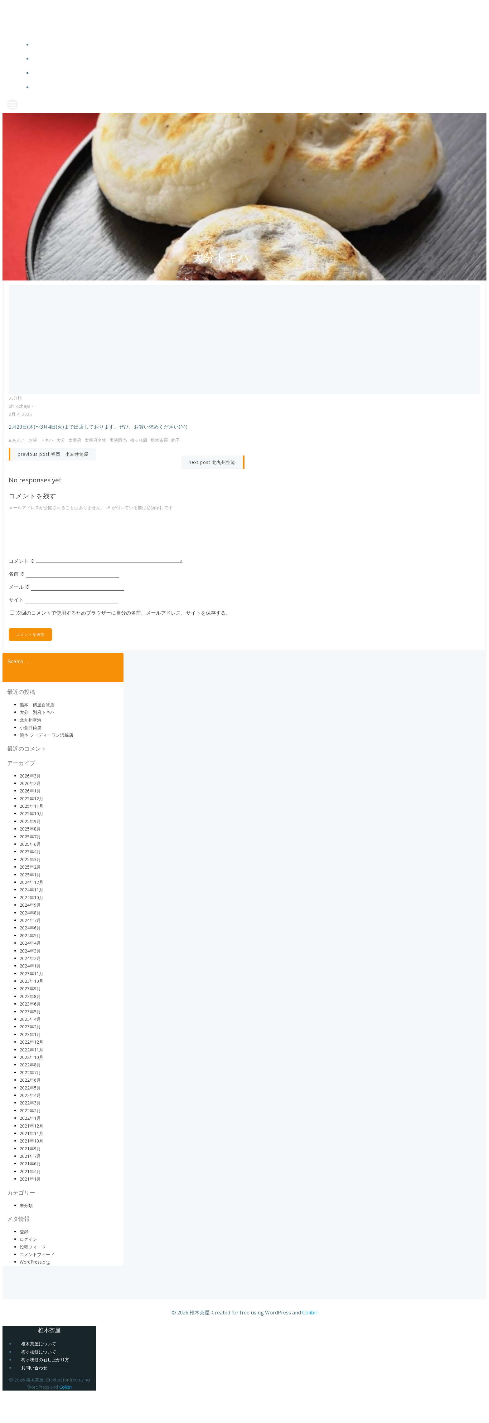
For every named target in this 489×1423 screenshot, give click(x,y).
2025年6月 (30, 874)
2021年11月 (31, 1163)
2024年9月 (30, 935)
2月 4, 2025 (23, 432)
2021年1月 (30, 1209)
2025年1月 (30, 904)
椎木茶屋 (162, 458)
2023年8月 (30, 1026)
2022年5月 (30, 1117)
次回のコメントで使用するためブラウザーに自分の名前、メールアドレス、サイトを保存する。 (126, 640)
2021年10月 (31, 1171)
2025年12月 (31, 828)
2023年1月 (30, 1064)
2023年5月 (30, 1041)
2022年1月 (30, 1148)
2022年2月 (30, 1140)
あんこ (21, 458)
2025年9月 (30, 851)
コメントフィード (37, 1284)
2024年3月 (30, 980)
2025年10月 (31, 843)
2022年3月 (30, 1133)
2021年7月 (30, 1186)
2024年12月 (31, 912)
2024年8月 (30, 942)
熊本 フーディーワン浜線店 (46, 765)
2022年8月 (30, 1095)
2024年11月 (31, 920)
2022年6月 (30, 1110)
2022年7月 (30, 1102)
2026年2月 (30, 813)
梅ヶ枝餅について (257, 62)
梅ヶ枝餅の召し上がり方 (257, 76)
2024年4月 (30, 973)
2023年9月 (30, 1018)
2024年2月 (30, 988)
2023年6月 (30, 1034)
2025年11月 (31, 836)
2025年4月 (30, 882)
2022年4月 (30, 1125)
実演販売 (121, 458)
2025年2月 (30, 897)
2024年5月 (30, 965)
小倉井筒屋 (30, 757)
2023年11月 (31, 1003)
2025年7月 (30, 866)
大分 (64, 458)
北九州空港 (30, 750)
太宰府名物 (98, 458)
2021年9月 (30, 1178)
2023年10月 (31, 1011)
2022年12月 (31, 1072)
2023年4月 (30, 1049)
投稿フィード (33, 1276)
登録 (24, 1261)
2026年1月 (30, 821)
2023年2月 (30, 1057)
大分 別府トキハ (37, 742)
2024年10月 (31, 927)
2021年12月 (31, 1155)
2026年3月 (30, 805)
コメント (25, 588)
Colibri (309, 1342)
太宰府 (78, 458)
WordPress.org (35, 1292)
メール (22, 614)
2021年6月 (30, 1193)
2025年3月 (30, 889)
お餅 (35, 458)
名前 (20, 601)
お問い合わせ (257, 90)
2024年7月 (30, 950)
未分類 (18, 415)
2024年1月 (30, 996)
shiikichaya (23, 423)
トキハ (49, 458)
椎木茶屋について (257, 47)
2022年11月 (31, 1079)
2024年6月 (30, 958)
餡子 (178, 458)
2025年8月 (30, 859)
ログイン (28, 1269)
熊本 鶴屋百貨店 (37, 734)
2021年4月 (30, 1201)
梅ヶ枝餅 (142, 458)
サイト (19, 627)
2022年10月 (31, 1087)
